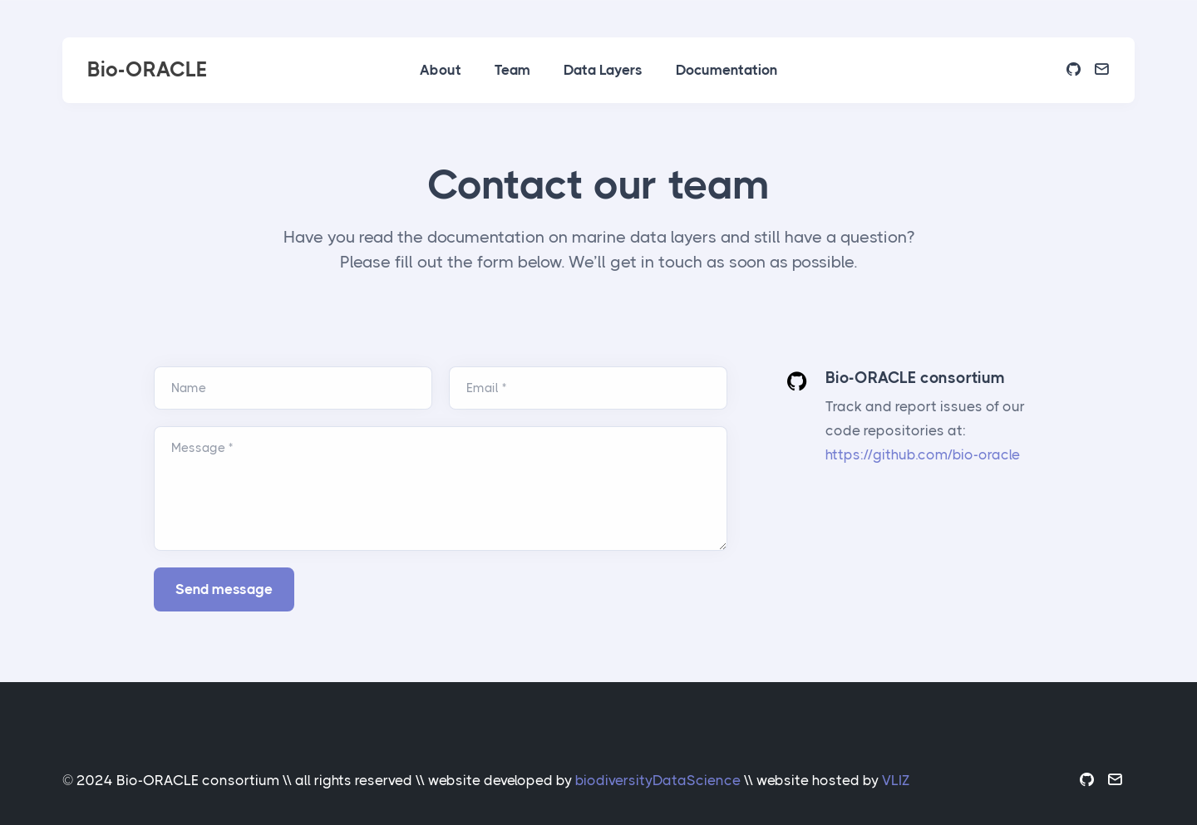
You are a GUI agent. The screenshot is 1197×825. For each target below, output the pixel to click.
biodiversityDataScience (658, 780)
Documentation (726, 69)
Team (512, 69)
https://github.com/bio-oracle (922, 454)
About (440, 69)
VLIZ (896, 780)
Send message (224, 589)
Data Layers (603, 69)
